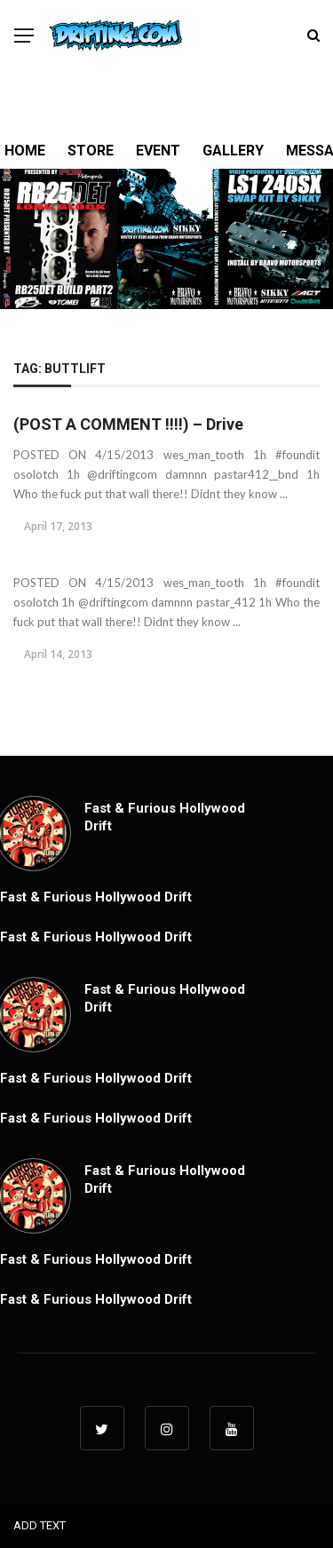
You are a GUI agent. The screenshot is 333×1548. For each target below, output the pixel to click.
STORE (90, 150)
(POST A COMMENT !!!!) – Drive (128, 424)
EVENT (158, 150)
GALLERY (233, 150)
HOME (24, 150)
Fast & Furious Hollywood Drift (96, 897)
